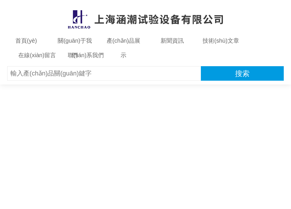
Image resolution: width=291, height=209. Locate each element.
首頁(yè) (26, 40)
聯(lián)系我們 (86, 55)
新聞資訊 (172, 40)
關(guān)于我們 (75, 42)
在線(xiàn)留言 (37, 55)
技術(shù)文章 (221, 40)
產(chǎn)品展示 (124, 42)
